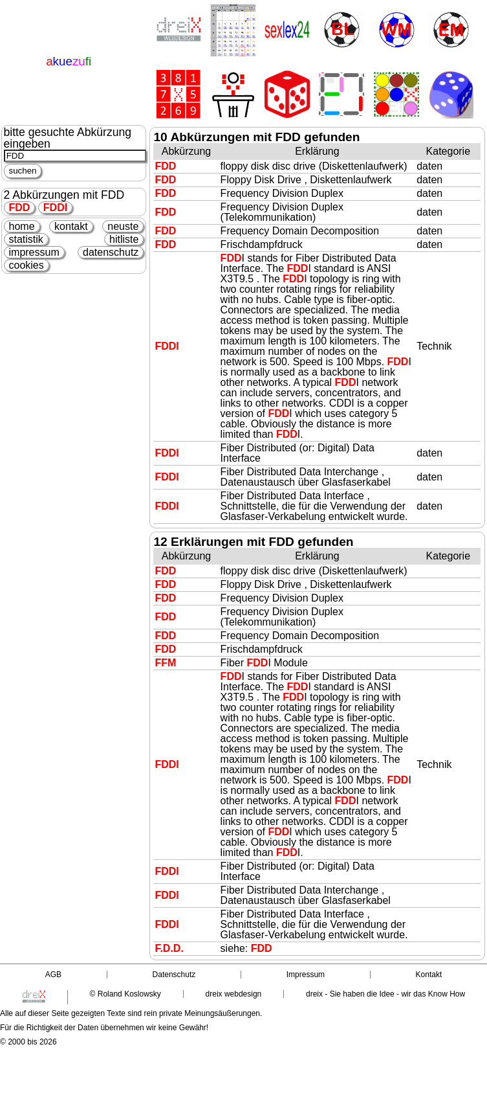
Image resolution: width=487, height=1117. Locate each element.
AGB (53, 974)
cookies (26, 265)
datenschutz (110, 252)
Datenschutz (174, 974)
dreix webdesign (234, 994)
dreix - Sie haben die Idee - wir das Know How (385, 994)
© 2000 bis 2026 (28, 1041)
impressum (34, 252)
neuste (122, 226)
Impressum (306, 974)
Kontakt (429, 974)
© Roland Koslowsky (125, 994)
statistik (26, 239)
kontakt (71, 226)
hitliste (123, 239)
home (22, 226)
